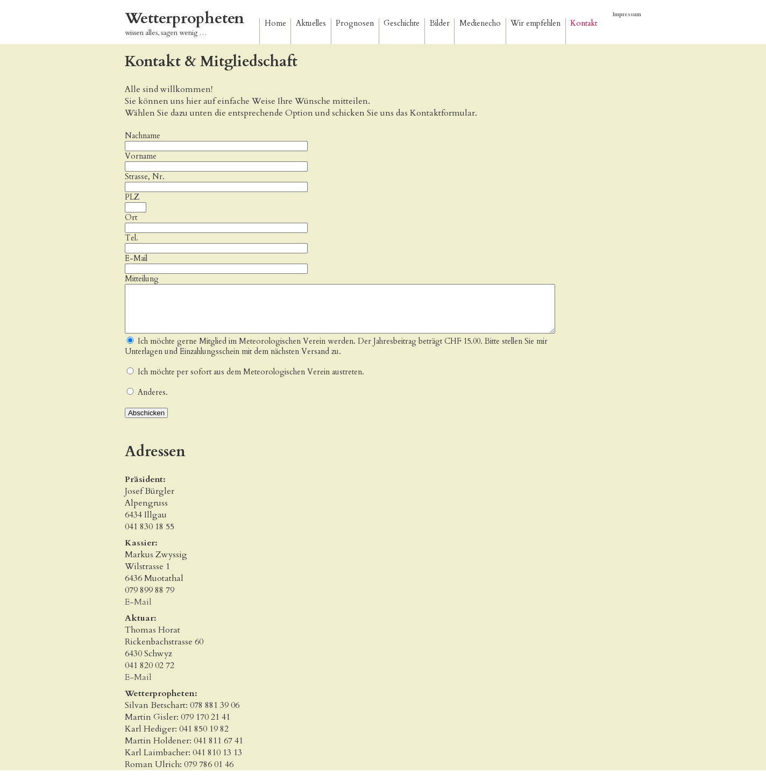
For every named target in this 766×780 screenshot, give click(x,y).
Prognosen (355, 23)
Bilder (440, 23)
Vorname (141, 156)
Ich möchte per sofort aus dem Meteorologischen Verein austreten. (251, 382)
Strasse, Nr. (145, 177)
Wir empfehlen (535, 23)
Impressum (627, 14)
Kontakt (583, 23)
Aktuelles (311, 23)
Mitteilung (142, 279)
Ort (131, 217)
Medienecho (480, 23)
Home (275, 23)
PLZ (132, 197)
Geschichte (402, 23)
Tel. (131, 238)
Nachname (142, 136)
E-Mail (216, 263)
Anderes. (153, 402)
